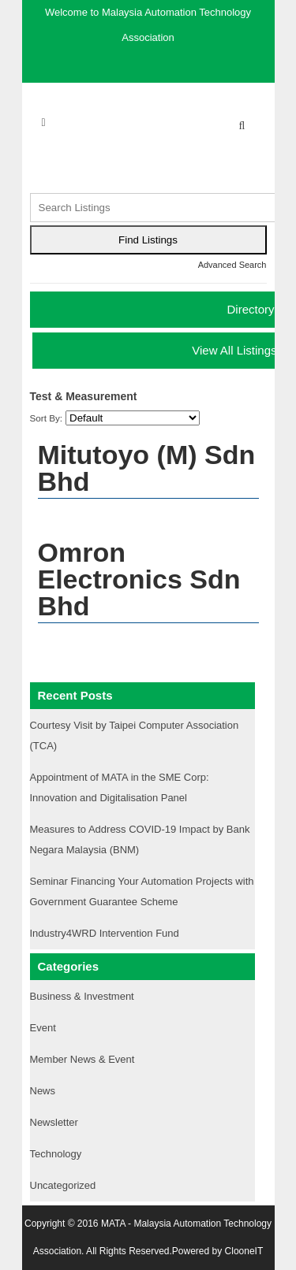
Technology (56, 1154)
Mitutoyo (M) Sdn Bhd (147, 468)
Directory (250, 309)
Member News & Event (82, 1059)
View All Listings (234, 350)
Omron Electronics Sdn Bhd (139, 579)
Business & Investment (82, 996)
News (43, 1091)
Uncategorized (63, 1185)
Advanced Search (232, 264)
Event (43, 1028)
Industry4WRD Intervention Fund (104, 933)
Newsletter (54, 1122)
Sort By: (46, 418)
